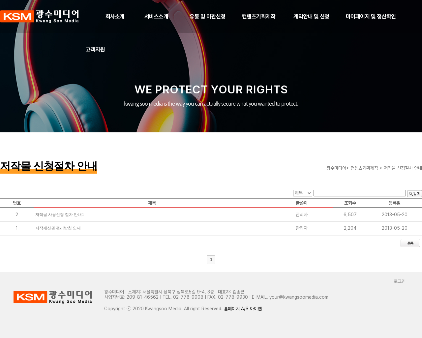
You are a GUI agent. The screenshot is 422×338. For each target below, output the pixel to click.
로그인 (400, 281)
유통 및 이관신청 (207, 16)
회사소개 (115, 16)
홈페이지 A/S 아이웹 (243, 308)
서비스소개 (156, 16)
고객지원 (95, 49)
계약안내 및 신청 (311, 16)
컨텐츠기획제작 (258, 16)
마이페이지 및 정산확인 (371, 16)
